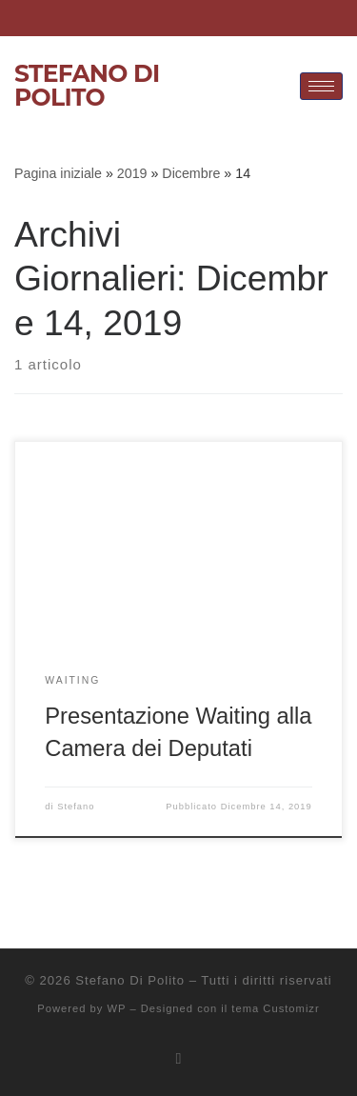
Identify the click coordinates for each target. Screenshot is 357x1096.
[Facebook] (183, 18)
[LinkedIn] (150, 18)
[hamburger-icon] (321, 86)
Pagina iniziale (58, 173)
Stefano (75, 806)
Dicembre (191, 173)
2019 (132, 173)
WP (116, 1008)
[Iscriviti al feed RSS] (179, 1058)
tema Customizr (275, 1008)
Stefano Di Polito (130, 980)
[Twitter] (216, 18)
